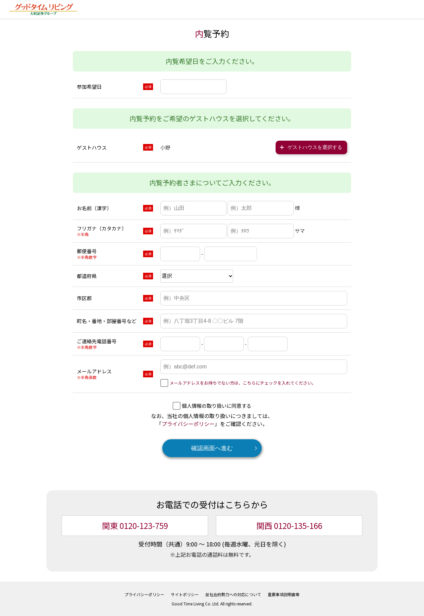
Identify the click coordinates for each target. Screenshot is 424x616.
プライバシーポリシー (188, 423)
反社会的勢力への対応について (233, 593)
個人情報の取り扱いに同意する (216, 405)
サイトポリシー (185, 593)
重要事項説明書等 (283, 593)
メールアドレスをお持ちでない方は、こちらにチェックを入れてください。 (243, 382)
